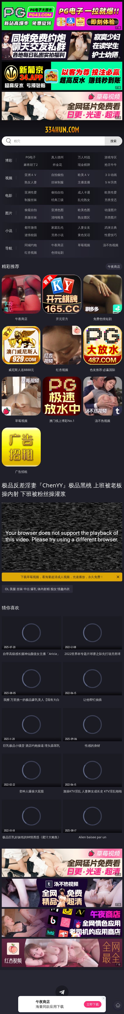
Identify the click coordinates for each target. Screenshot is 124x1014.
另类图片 (111, 217)
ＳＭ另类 (111, 182)
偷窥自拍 (31, 210)
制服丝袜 (31, 200)
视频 (8, 177)
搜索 (113, 141)
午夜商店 (57, 245)
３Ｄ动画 (111, 175)
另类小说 (57, 235)
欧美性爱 (111, 192)
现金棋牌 (84, 165)
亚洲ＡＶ (31, 175)
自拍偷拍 (57, 175)
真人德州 (57, 157)
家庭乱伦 (57, 227)
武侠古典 (111, 227)
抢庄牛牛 (111, 165)
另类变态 (111, 200)
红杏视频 (31, 252)
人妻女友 (84, 227)
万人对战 (84, 157)
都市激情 (31, 227)
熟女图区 (84, 217)
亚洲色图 (57, 210)
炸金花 (57, 165)
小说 (8, 230)
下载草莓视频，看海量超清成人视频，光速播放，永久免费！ (70, 577)
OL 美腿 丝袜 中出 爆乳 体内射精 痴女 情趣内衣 (37, 589)
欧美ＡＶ (84, 175)
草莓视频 (84, 245)
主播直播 (84, 182)
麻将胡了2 (31, 165)
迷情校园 (31, 235)
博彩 (8, 160)
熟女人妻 (31, 182)
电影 (8, 195)
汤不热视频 (110, 245)
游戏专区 (111, 157)
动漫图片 (111, 210)
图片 (8, 213)
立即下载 (93, 1004)
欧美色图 (84, 210)
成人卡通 (84, 192)
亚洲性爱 (31, 192)
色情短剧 (57, 252)
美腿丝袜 (31, 217)
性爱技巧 (111, 235)
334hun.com (62, 129)
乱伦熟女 (84, 200)
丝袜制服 (57, 182)
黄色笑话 (84, 235)
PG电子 (31, 157)
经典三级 (57, 200)
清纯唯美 (57, 217)
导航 (8, 248)
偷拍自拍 (57, 192)
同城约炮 (31, 245)
